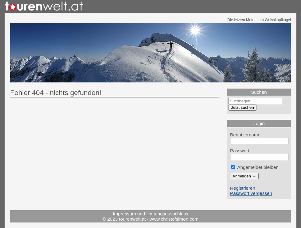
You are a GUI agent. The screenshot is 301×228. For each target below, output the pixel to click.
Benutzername (245, 134)
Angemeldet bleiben (255, 167)
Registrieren (242, 188)
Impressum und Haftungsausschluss (150, 213)
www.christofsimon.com (174, 219)
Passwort (239, 150)
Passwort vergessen (251, 193)
